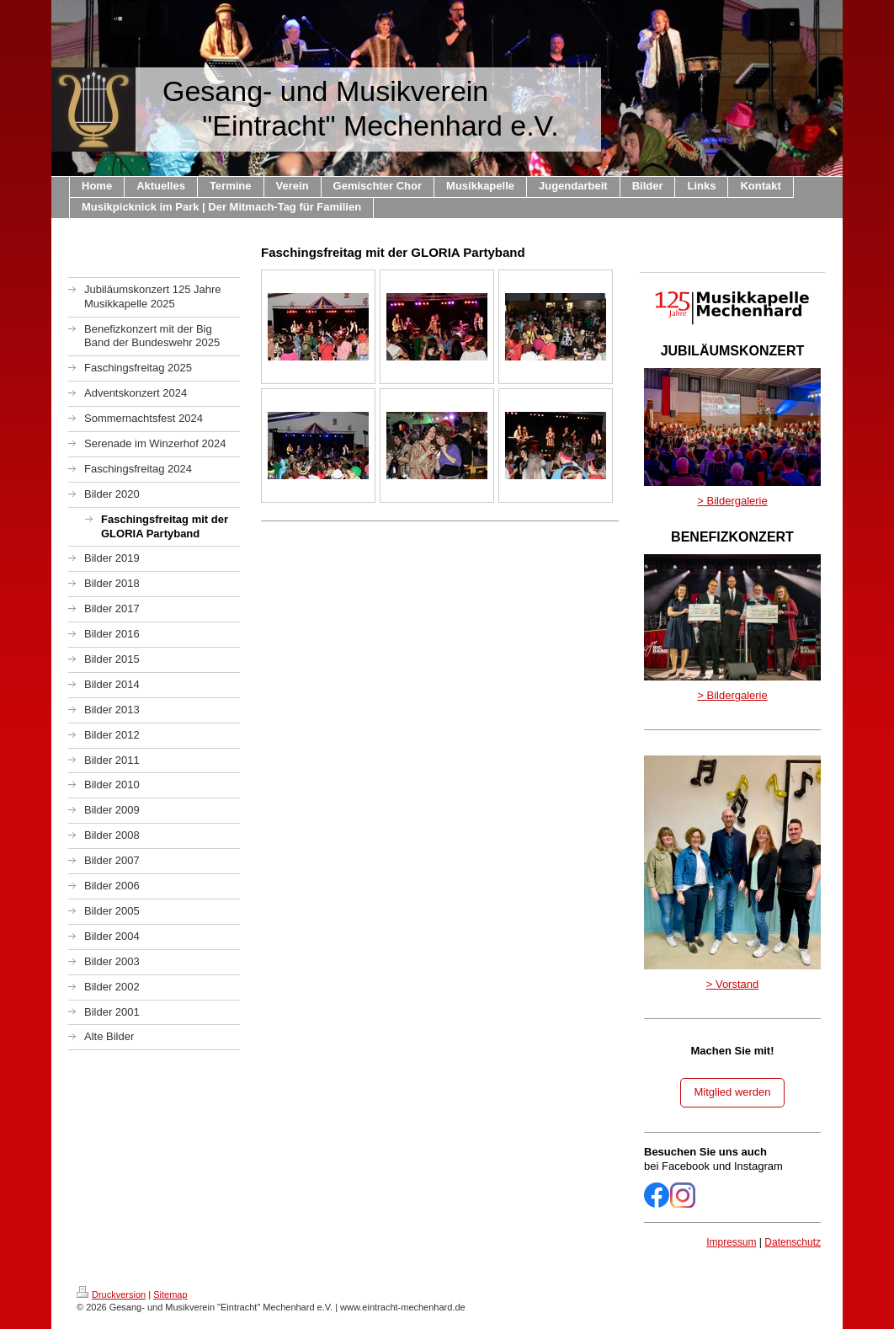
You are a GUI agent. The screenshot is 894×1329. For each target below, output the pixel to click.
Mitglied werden (732, 1092)
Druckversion (111, 1294)
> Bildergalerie (732, 500)
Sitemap (170, 1294)
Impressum (731, 1242)
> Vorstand (732, 984)
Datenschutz (792, 1242)
